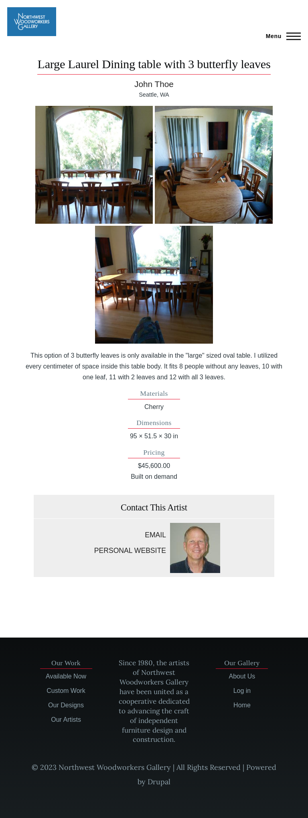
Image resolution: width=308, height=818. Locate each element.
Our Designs (66, 705)
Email (155, 535)
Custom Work (66, 690)
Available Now (66, 676)
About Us (242, 676)
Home (242, 705)
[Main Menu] (281, 36)
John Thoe (154, 84)
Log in (242, 690)
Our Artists (66, 719)
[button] (94, 165)
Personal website (130, 551)
